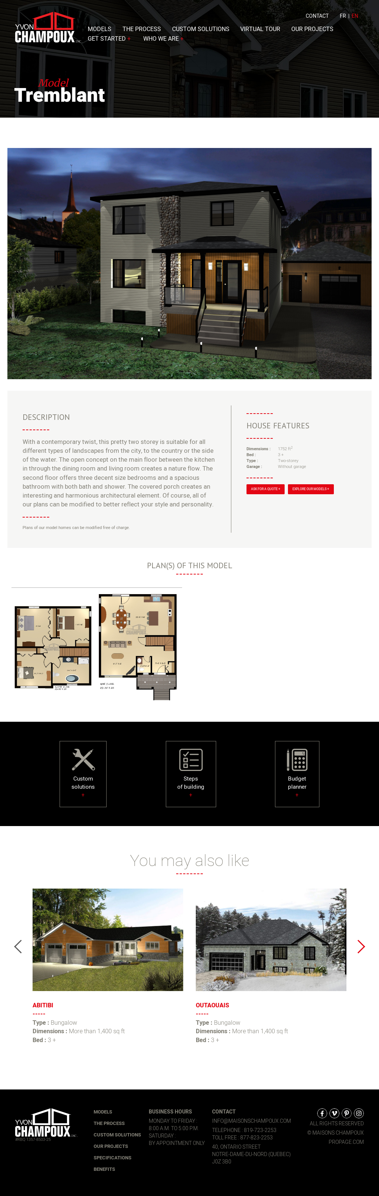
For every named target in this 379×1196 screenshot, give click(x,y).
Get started (110, 40)
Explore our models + (310, 489)
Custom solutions (200, 31)
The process (142, 31)
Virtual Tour (260, 31)
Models (99, 31)
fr (343, 18)
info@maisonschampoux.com (251, 1121)
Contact (317, 18)
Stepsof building (190, 778)
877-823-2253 (256, 1138)
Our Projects (312, 31)
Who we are (164, 40)
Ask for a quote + (265, 489)
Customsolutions (83, 778)
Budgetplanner (297, 778)
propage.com (346, 1142)
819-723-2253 (260, 1130)
